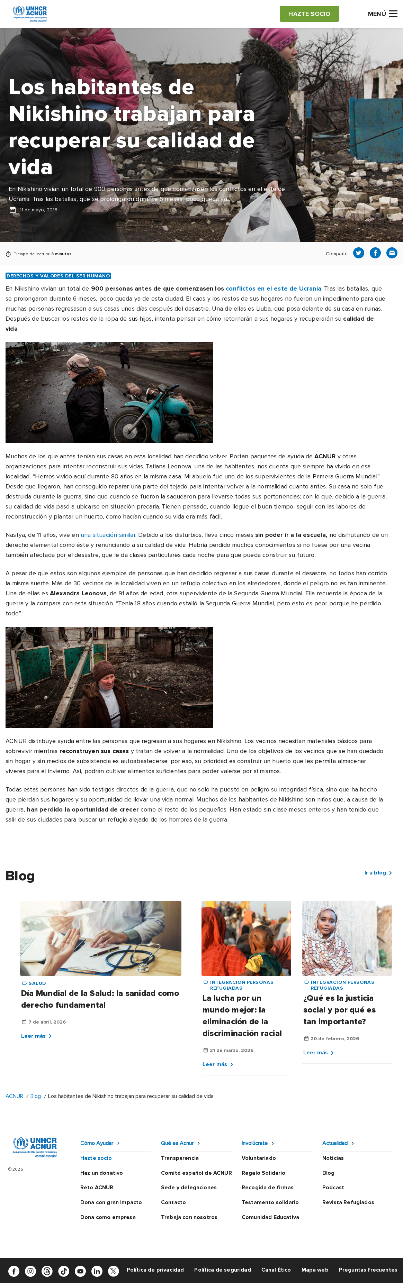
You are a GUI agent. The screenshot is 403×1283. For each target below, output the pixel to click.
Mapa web (315, 1269)
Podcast (333, 1187)
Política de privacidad (155, 1269)
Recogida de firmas (268, 1187)
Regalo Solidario (264, 1173)
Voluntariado (259, 1158)
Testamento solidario (270, 1202)
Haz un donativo (101, 1173)
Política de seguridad (222, 1269)
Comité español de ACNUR (196, 1173)
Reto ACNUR (97, 1187)
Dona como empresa (108, 1217)
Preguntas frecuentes (368, 1269)
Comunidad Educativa (270, 1217)
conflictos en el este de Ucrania (273, 288)
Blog (35, 1096)
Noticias (333, 1158)
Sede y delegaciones (189, 1187)
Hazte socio (96, 1158)
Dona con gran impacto (111, 1202)
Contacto (173, 1202)
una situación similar (108, 535)
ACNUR (14, 1096)
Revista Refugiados (348, 1202)
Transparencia (180, 1158)
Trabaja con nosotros (189, 1217)
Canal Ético (276, 1269)
